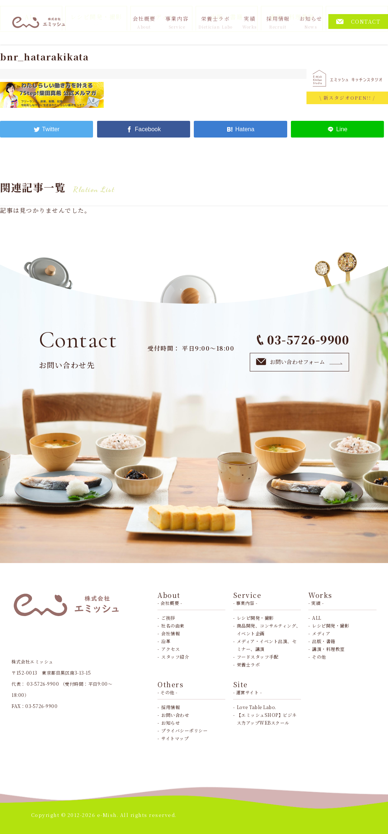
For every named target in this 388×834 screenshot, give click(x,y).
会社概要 (144, 22)
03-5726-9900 (303, 339)
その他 (319, 656)
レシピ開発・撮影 (255, 618)
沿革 (165, 641)
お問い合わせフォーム (299, 361)
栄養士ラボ (215, 22)
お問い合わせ (175, 715)
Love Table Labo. (256, 707)
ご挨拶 (168, 618)
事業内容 (176, 22)
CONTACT (358, 21)
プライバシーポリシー (184, 730)
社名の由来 (173, 625)
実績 (249, 22)
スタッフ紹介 (175, 656)
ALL (316, 618)
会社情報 (170, 633)
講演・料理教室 (328, 649)
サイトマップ (175, 738)
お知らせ (310, 22)
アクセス (170, 649)
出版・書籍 (323, 641)
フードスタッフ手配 (258, 656)
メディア (321, 633)
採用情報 (277, 22)
